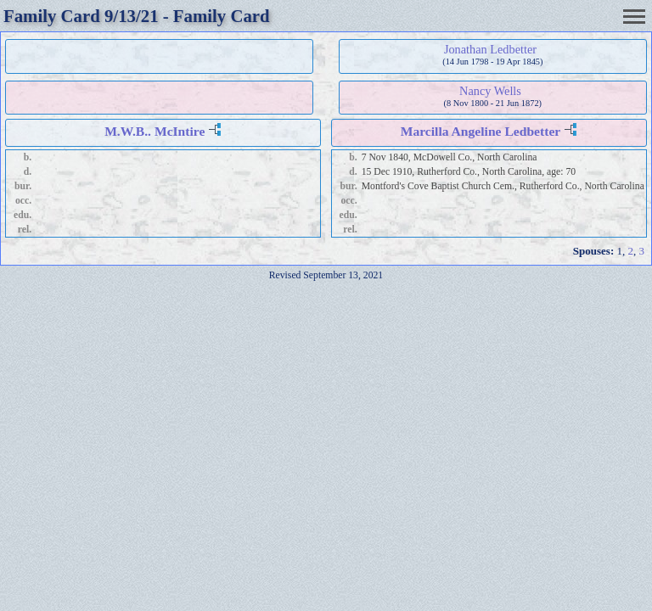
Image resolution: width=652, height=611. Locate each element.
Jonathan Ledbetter (490, 49)
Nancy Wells (490, 91)
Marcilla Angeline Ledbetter (480, 131)
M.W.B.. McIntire (154, 131)
